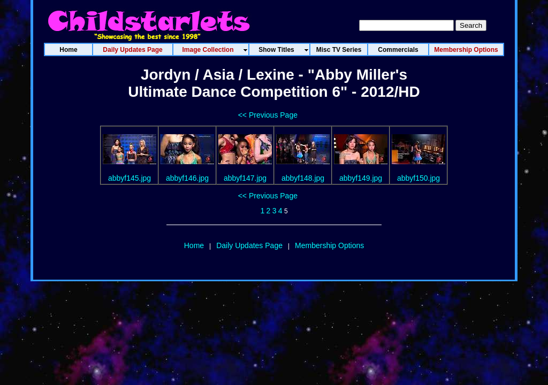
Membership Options (329, 245)
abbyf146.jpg (187, 178)
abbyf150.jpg (418, 178)
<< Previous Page (268, 115)
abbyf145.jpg (129, 178)
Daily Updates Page (249, 245)
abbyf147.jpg (245, 178)
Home (194, 245)
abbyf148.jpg (302, 178)
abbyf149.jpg (360, 178)
